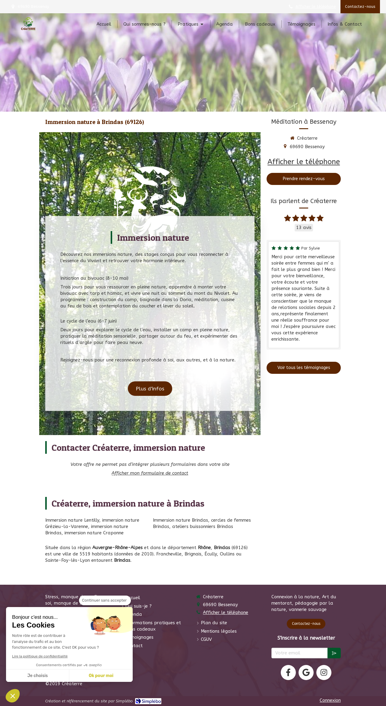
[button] (12, 696)
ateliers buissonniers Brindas (202, 526)
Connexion (330, 700)
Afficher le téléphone (316, 6)
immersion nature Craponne (94, 533)
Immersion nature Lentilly (72, 520)
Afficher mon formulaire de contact (150, 473)
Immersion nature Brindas (180, 520)
